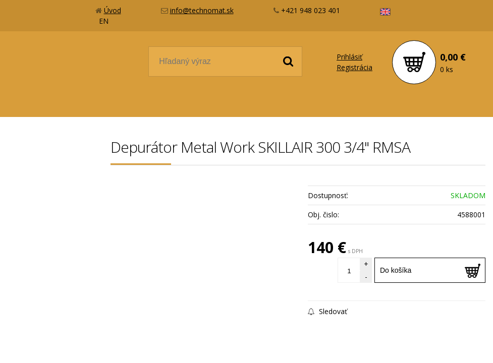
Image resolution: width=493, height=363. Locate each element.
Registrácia (354, 67)
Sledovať (327, 311)
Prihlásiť (349, 57)
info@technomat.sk (202, 10)
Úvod (112, 10)
